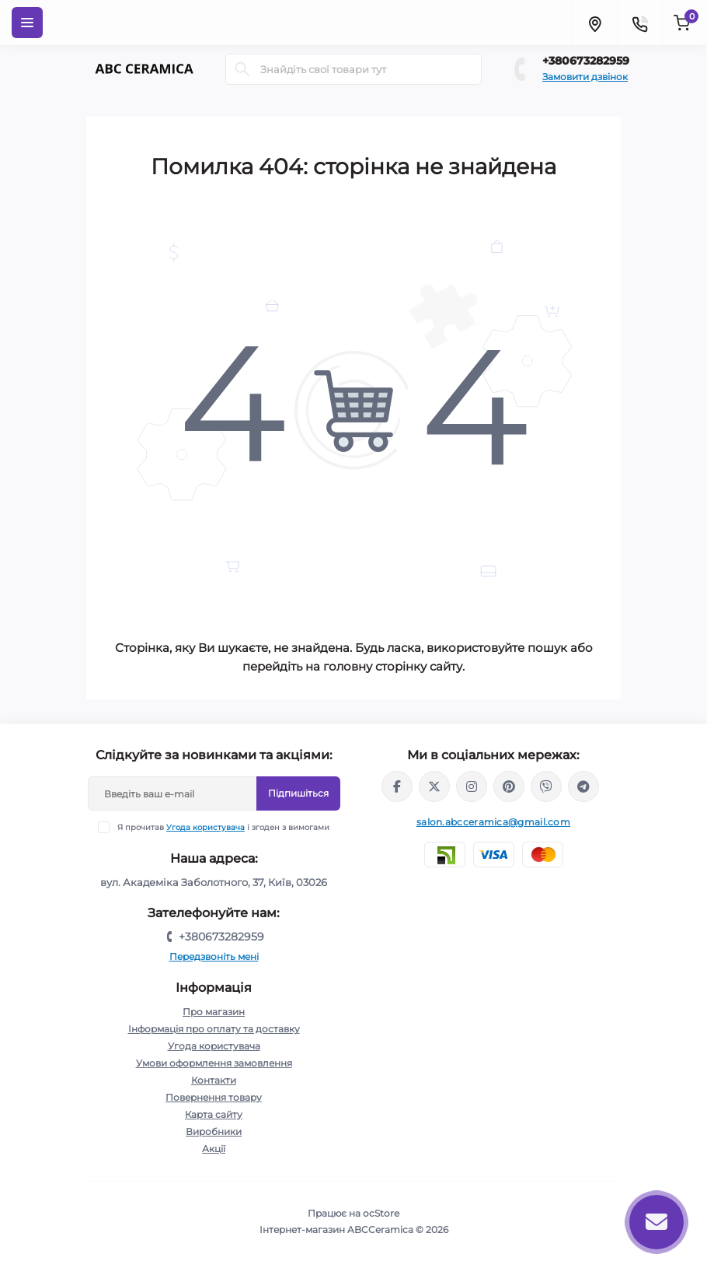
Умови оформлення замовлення (214, 1063)
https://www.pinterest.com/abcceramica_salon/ (509, 786)
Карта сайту (213, 1114)
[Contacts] (639, 22)
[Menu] (27, 22)
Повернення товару (213, 1097)
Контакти (213, 1080)
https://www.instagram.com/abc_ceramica (471, 786)
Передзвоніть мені (214, 956)
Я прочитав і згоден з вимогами (223, 827)
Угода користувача (205, 827)
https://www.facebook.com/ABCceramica (397, 786)
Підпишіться (298, 793)
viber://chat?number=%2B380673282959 (546, 786)
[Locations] (594, 22)
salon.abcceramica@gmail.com (493, 822)
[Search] (242, 69)
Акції (213, 1148)
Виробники (214, 1131)
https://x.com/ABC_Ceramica (434, 786)
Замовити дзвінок (585, 76)
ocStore (381, 1213)
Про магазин (214, 1012)
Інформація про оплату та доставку (214, 1029)
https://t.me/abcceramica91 (583, 786)
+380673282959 (585, 61)
